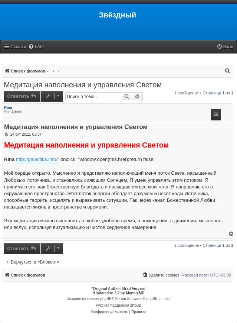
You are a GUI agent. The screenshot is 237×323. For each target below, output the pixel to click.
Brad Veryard (133, 289)
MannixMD (135, 293)
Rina (8, 108)
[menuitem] (36, 47)
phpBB (106, 299)
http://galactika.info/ (36, 159)
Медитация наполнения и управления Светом (83, 85)
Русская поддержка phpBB (118, 305)
